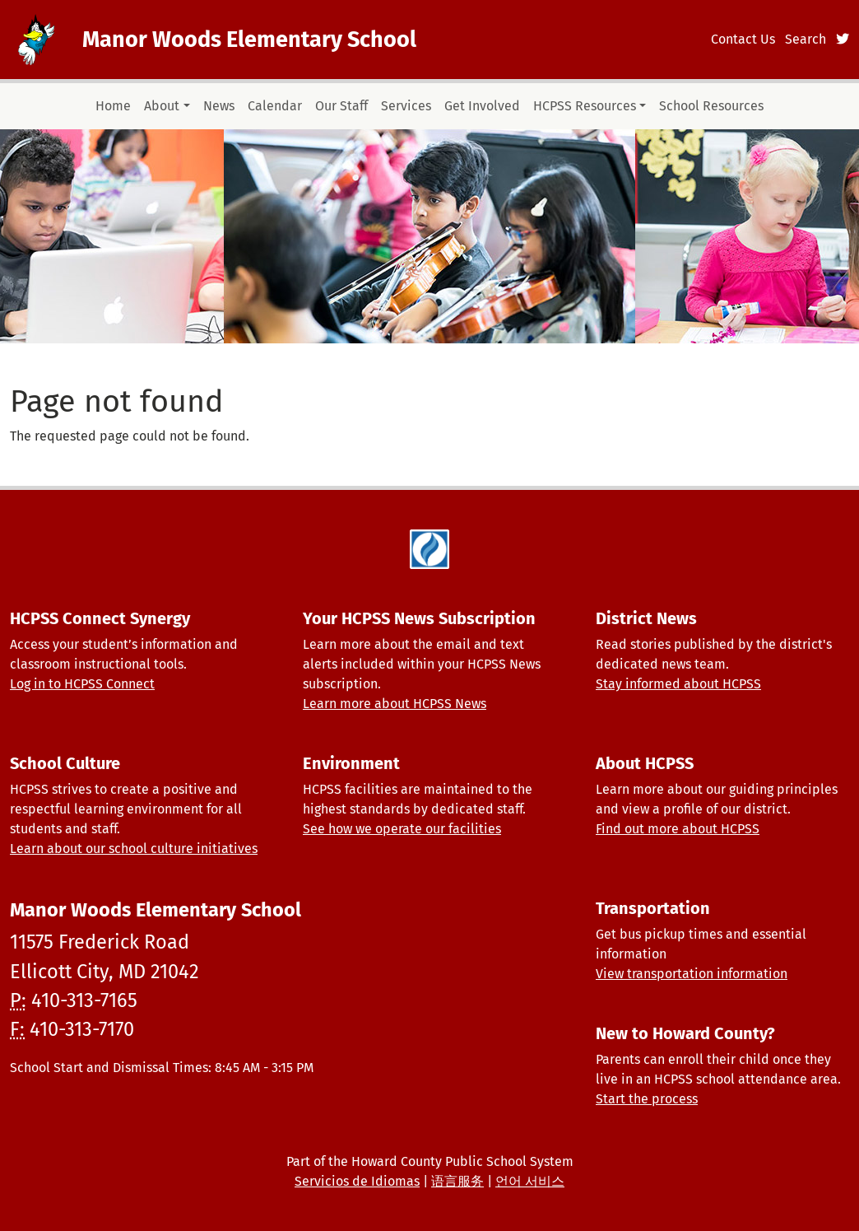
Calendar (275, 106)
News (218, 106)
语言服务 (457, 1181)
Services (406, 106)
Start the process (647, 1099)
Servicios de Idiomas (357, 1181)
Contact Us (743, 39)
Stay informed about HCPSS (678, 684)
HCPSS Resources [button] (584, 106)
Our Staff (341, 106)
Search (805, 39)
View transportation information (691, 974)
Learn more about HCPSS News (394, 703)
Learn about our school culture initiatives (134, 848)
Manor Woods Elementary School (249, 39)
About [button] (161, 106)
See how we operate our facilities (402, 829)
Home (113, 106)
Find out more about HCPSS (677, 829)
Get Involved (482, 106)
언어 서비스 (529, 1181)
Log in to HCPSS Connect (82, 684)
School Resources (711, 106)
